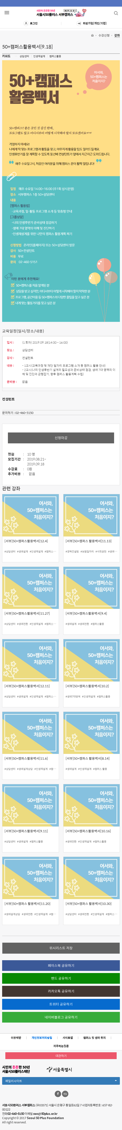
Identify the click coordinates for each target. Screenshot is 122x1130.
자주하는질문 (61, 1046)
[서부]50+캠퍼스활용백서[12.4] (26, 541)
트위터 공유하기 (61, 1004)
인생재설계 (39, 56)
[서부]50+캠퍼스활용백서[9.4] (86, 613)
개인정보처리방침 (42, 1037)
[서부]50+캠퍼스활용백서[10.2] (87, 686)
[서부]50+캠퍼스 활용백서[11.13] (89, 541)
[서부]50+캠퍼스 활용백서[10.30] (89, 903)
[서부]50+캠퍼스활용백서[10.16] (88, 831)
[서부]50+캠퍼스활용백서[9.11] (26, 831)
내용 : (10, 365)
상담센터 (24, 56)
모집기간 (17, 459)
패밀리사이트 (61, 1081)
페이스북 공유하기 (61, 965)
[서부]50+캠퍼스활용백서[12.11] (27, 686)
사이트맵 (68, 1037)
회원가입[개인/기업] (91, 23)
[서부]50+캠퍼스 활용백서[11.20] (27, 903)
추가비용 (17, 474)
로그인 (31, 23)
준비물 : (12, 382)
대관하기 (61, 1055)
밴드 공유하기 (61, 978)
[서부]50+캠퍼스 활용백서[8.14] (88, 758)
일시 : (10, 342)
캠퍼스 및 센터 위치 (94, 1037)
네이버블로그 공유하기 (61, 1017)
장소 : (10, 350)
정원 (17, 454)
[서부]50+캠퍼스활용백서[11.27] (27, 613)
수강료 (17, 469)
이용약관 (16, 1037)
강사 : (10, 358)
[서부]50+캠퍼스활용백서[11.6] (26, 758)
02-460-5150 (24, 412)
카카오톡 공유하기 (61, 991)
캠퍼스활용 (55, 56)
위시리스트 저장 (61, 948)
